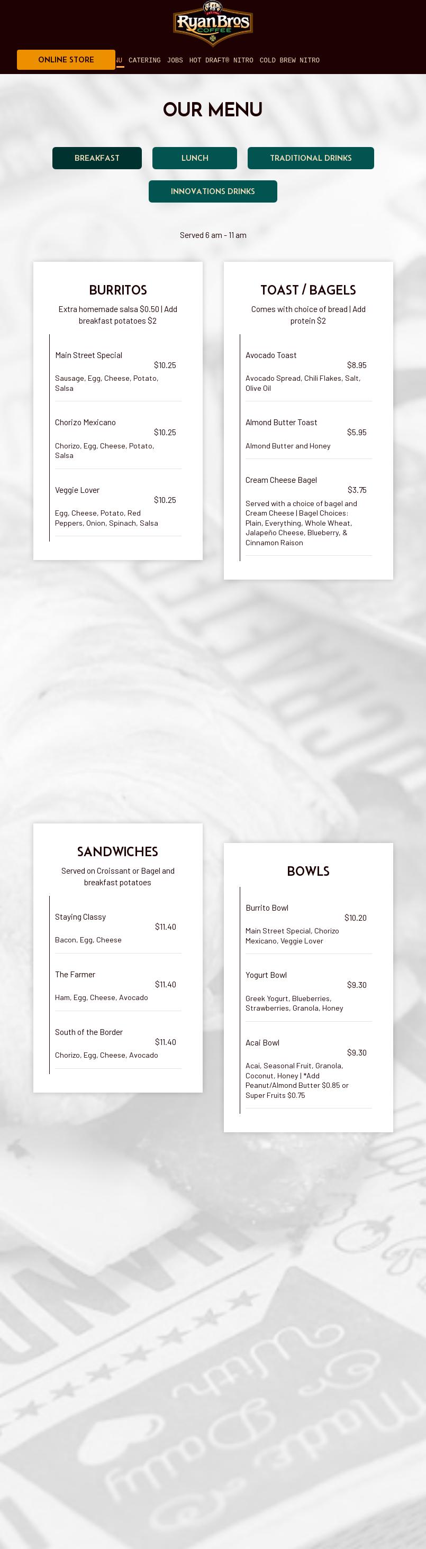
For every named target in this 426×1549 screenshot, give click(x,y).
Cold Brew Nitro (290, 60)
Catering (144, 60)
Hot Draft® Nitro (221, 60)
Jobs (175, 60)
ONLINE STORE (66, 59)
